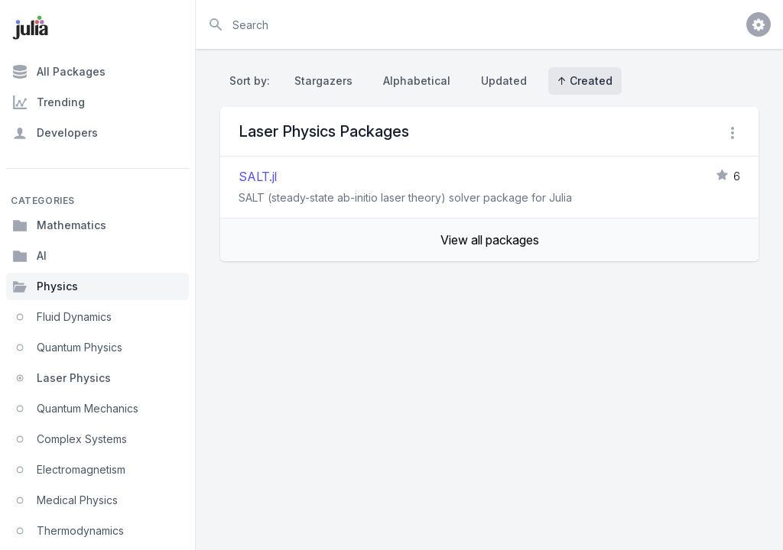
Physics (45, 286)
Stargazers (323, 80)
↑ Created (584, 80)
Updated (504, 80)
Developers (55, 133)
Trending (48, 102)
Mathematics (59, 225)
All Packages (59, 71)
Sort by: (252, 80)
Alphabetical (416, 80)
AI (29, 256)
